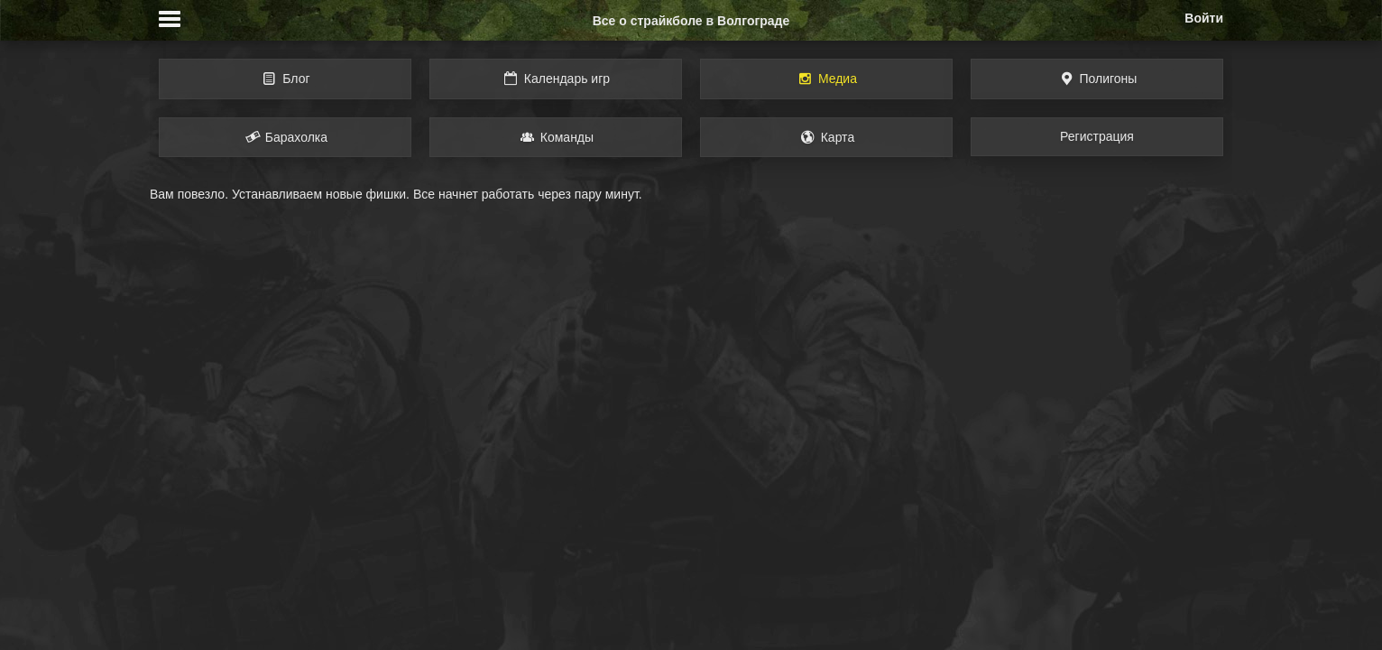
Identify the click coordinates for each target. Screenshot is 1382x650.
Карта (826, 137)
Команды (556, 137)
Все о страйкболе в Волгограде (691, 21)
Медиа (826, 78)
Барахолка (285, 137)
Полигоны (1097, 78)
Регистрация (1097, 136)
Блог (284, 78)
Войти (1203, 18)
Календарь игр (556, 78)
